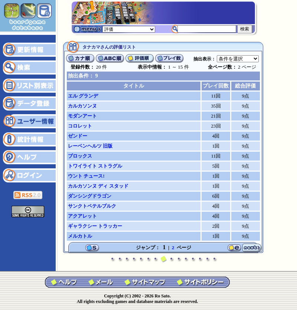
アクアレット (82, 216)
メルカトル (80, 236)
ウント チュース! (86, 176)
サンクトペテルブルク (92, 206)
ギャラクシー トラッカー (95, 226)
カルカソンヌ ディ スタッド (98, 186)
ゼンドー (77, 136)
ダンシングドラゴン (89, 196)
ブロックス (80, 156)
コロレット (80, 126)
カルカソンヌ (82, 106)
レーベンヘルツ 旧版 (90, 146)
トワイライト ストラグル (95, 166)
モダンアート (82, 116)
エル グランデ (83, 96)
